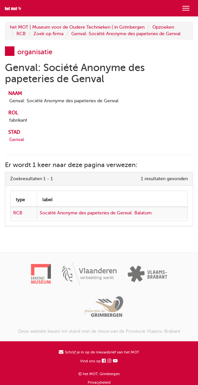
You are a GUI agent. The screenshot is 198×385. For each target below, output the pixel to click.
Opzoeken (163, 27)
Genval (16, 139)
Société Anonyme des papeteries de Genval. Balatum (96, 212)
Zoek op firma (48, 33)
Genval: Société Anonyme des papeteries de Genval (126, 33)
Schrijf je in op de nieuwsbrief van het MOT (99, 352)
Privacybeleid (99, 382)
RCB (21, 33)
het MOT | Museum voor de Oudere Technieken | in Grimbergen (77, 27)
